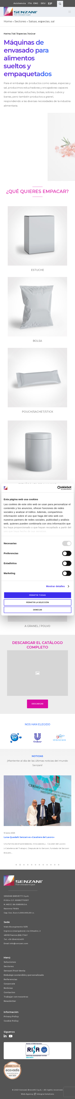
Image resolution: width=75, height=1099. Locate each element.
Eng (35, 3)
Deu (43, 3)
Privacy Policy (11, 1016)
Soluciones (10, 962)
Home (8, 21)
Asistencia (19, 3)
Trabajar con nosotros (16, 997)
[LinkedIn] (5, 1035)
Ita (30, 3)
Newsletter (10, 1001)
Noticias (8, 988)
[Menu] (68, 12)
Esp (50, 3)
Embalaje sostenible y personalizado (24, 975)
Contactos (9, 992)
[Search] (60, 4)
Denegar (37, 610)
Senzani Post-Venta (14, 970)
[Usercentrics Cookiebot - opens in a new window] (57, 488)
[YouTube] (10, 1035)
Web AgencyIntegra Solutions (37, 1094)
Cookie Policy (11, 1021)
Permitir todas (37, 595)
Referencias (10, 979)
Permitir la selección (37, 602)
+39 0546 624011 (16, 939)
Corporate (9, 984)
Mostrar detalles (55, 586)
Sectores (20, 21)
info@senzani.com (19, 943)
